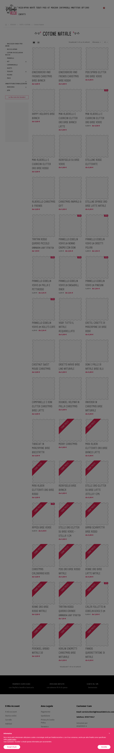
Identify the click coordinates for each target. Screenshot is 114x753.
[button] (109, 733)
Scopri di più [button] (12, 747)
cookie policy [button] (11, 739)
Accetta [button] (104, 747)
